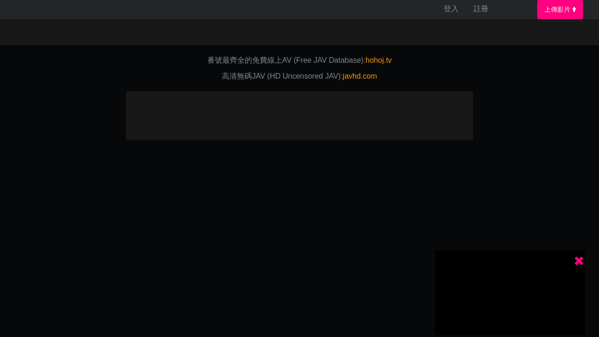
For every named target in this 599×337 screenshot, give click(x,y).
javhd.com (360, 76)
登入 (451, 9)
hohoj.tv (378, 60)
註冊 (481, 9)
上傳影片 (560, 9)
